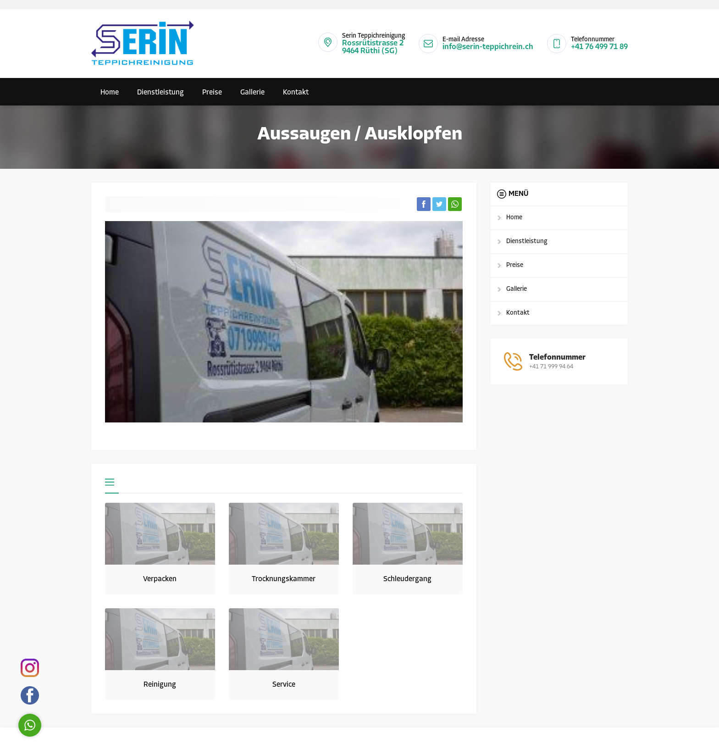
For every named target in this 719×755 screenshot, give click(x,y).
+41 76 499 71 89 (599, 47)
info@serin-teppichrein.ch (487, 47)
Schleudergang (407, 579)
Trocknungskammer (283, 579)
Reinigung (160, 684)
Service (283, 684)
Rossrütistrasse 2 (373, 43)
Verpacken (160, 579)
